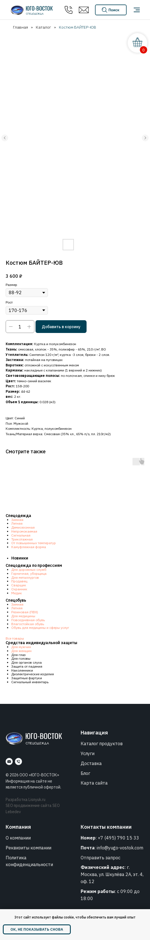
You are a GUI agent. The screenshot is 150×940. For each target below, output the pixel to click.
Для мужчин (21, 647)
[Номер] (18, 761)
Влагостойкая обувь (27, 624)
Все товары (15, 638)
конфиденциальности (29, 864)
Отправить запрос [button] (100, 857)
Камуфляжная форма (28, 547)
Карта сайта (94, 783)
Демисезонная (23, 527)
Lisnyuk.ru (36, 799)
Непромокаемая (24, 531)
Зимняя (17, 520)
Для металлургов (25, 577)
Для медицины (23, 616)
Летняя (17, 523)
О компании (18, 838)
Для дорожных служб (28, 569)
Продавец (19, 581)
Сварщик (18, 585)
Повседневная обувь (28, 620)
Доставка (91, 763)
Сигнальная (20, 535)
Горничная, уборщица (29, 573)
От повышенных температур (33, 543)
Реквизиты (17, 848)
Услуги (87, 753)
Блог (85, 773)
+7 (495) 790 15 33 (118, 838)
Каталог (43, 27)
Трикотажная (22, 539)
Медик (16, 593)
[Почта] (9, 761)
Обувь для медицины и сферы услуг (40, 627)
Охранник (19, 589)
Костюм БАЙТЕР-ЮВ (77, 27)
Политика (16, 857)
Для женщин (21, 651)
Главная (20, 27)
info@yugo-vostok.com (120, 848)
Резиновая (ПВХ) (24, 612)
